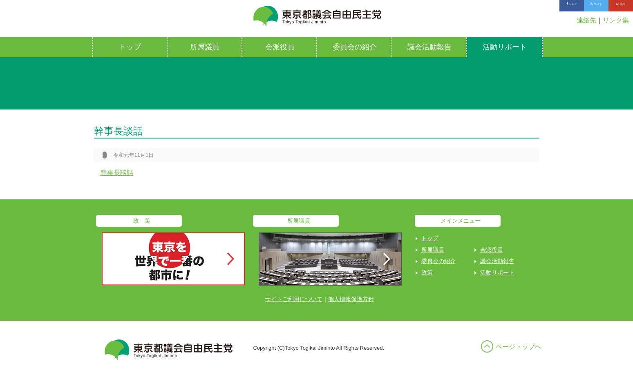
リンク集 (616, 20)
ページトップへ (518, 346)
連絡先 (586, 20)
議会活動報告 (429, 47)
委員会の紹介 (355, 47)
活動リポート (505, 47)
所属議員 (204, 47)
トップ (130, 47)
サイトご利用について (293, 299)
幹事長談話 (117, 172)
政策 (427, 272)
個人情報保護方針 (351, 299)
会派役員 (280, 47)
